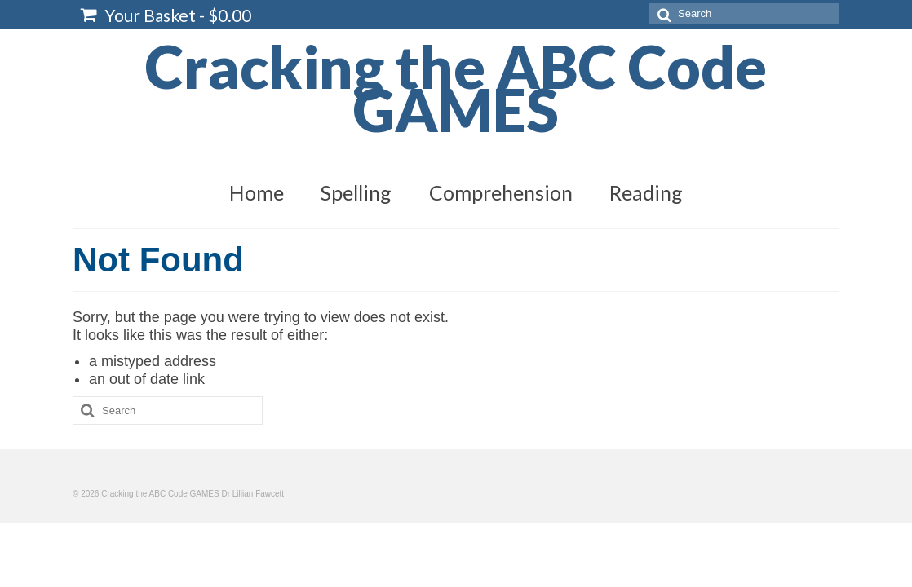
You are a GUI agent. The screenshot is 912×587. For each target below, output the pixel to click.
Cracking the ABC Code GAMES (456, 87)
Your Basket (166, 15)
